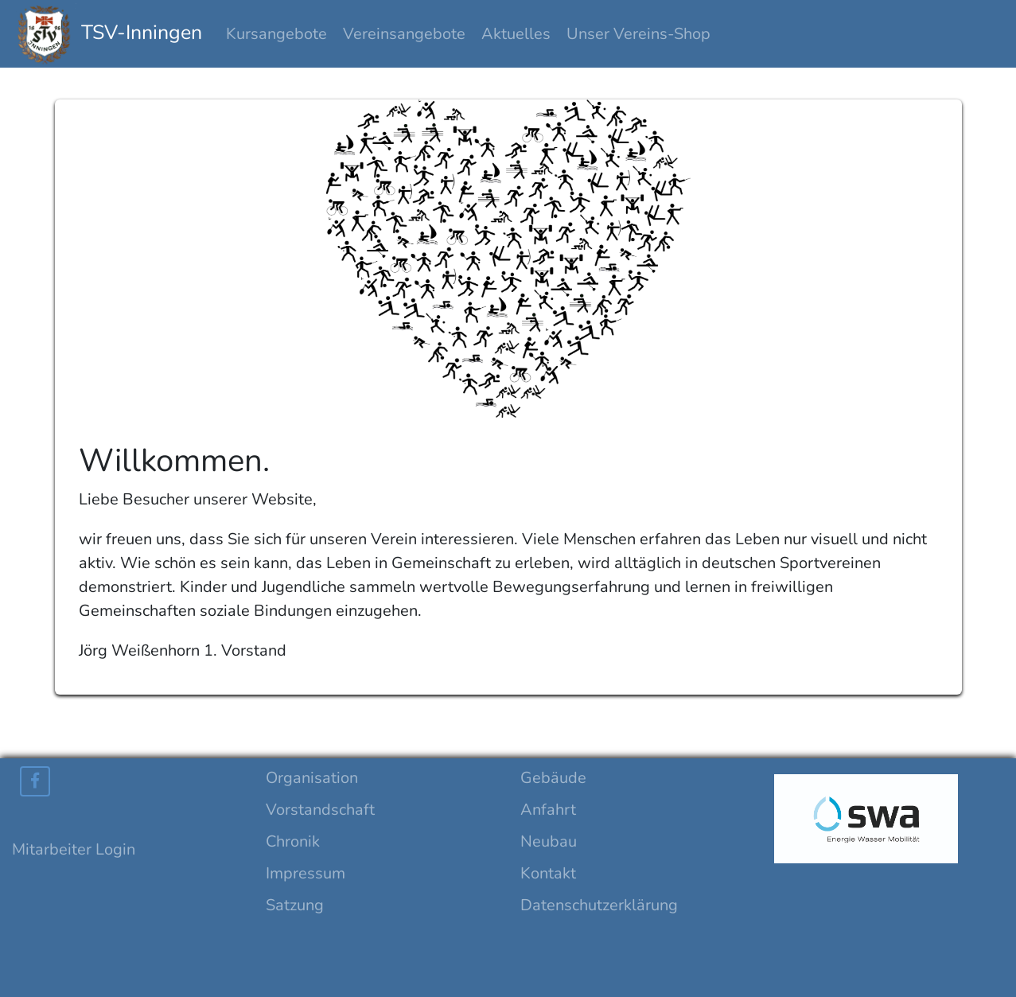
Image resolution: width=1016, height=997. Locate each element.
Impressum (305, 873)
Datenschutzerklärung (599, 905)
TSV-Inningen (109, 34)
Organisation (312, 778)
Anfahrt (548, 809)
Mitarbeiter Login (73, 849)
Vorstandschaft (320, 809)
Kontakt (548, 873)
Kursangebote (276, 34)
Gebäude (553, 778)
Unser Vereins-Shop (638, 34)
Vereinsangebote (404, 34)
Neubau (548, 841)
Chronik (293, 841)
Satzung (295, 905)
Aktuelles (516, 34)
